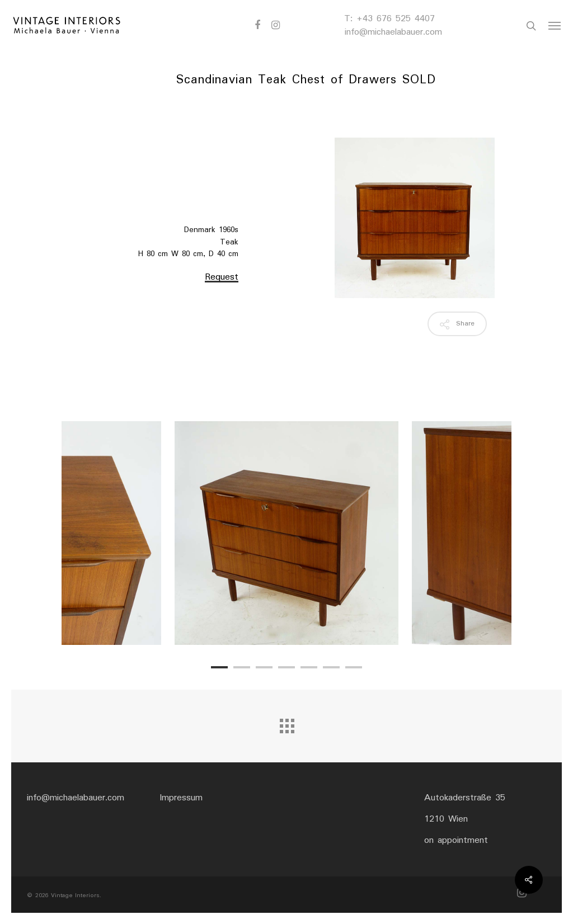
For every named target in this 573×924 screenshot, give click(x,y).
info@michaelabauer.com (393, 32)
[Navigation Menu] (555, 25)
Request (221, 277)
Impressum (181, 797)
